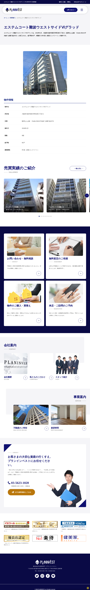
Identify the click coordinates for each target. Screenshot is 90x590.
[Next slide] (87, 195)
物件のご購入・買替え (65, 2)
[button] (39, 216)
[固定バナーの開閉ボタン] (88, 588)
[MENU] (82, 10)
